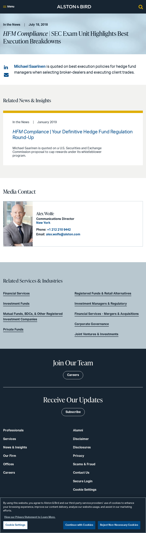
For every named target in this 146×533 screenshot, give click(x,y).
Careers (9, 472)
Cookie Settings (84, 489)
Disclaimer (81, 439)
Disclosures (82, 447)
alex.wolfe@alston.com (63, 234)
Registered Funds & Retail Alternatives (103, 293)
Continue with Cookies (79, 525)
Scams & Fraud (84, 464)
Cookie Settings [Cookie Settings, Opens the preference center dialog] (15, 525)
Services (9, 439)
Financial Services (16, 293)
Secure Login (82, 481)
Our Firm (9, 455)
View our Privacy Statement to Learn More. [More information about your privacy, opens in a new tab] (29, 517)
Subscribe (73, 412)
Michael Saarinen (30, 67)
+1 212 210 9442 (59, 229)
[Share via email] (6, 75)
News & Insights (15, 447)
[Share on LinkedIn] (6, 67)
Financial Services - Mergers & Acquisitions (107, 313)
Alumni (78, 430)
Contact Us (81, 472)
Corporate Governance (92, 324)
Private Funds (13, 329)
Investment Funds (16, 303)
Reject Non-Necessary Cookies (119, 525)
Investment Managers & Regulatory (101, 303)
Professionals (13, 430)
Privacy (78, 455)
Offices (8, 464)
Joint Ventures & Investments (96, 334)
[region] (73, 515)
